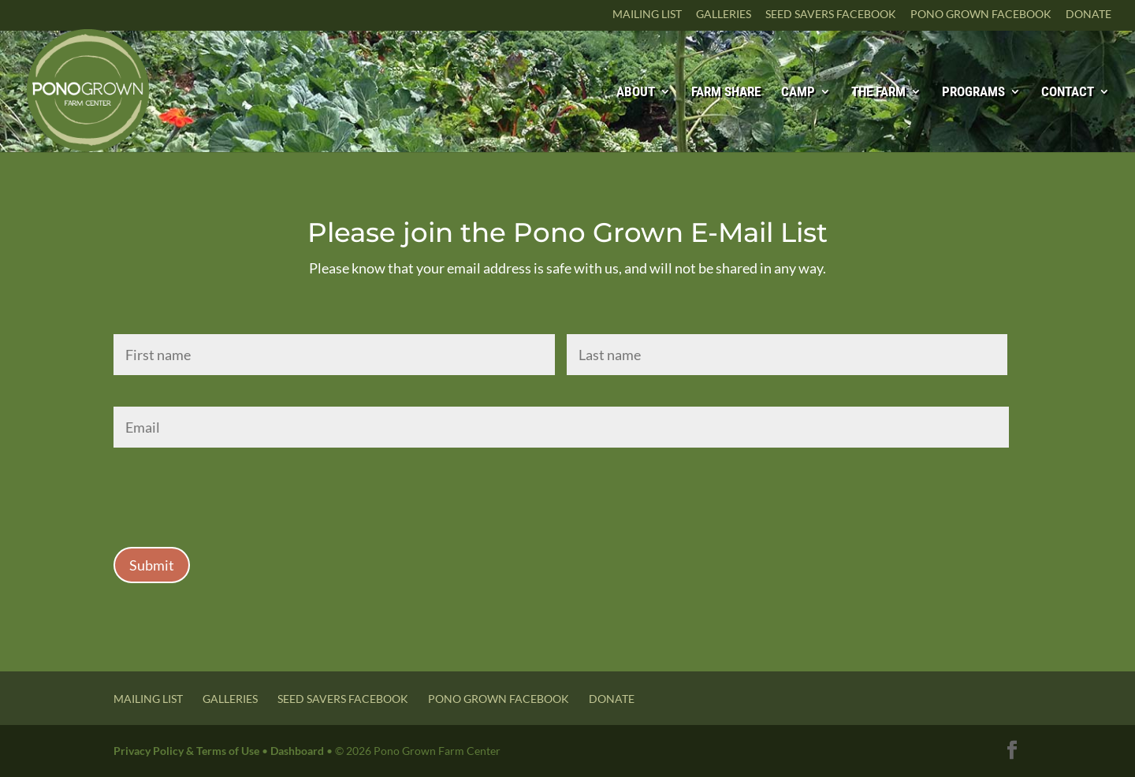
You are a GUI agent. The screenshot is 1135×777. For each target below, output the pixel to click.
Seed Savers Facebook (830, 14)
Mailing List (647, 14)
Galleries (723, 14)
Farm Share (726, 92)
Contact (1067, 92)
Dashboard (297, 750)
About (635, 92)
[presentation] (233, 491)
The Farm (878, 92)
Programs (973, 92)
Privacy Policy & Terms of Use (186, 750)
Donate (1088, 14)
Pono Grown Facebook (980, 14)
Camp (798, 92)
